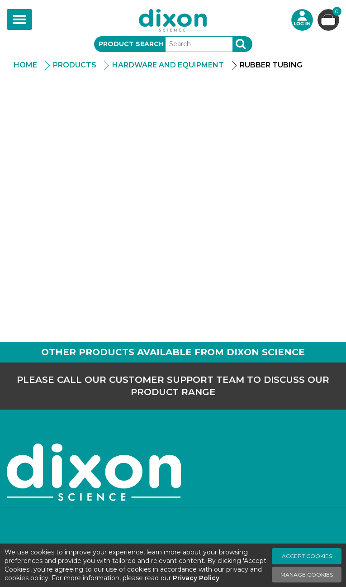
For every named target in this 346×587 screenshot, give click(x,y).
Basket (335, 12)
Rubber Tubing (271, 65)
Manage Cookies (306, 574)
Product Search (131, 44)
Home (25, 65)
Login (302, 20)
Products (74, 65)
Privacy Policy (196, 578)
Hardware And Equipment (168, 65)
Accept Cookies (307, 556)
